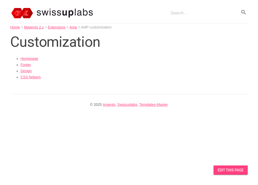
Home (15, 27)
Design (26, 71)
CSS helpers (31, 77)
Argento (109, 105)
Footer (26, 65)
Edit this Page (231, 170)
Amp (73, 27)
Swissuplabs (127, 105)
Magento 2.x (34, 27)
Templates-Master (153, 105)
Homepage (29, 59)
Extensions (56, 27)
